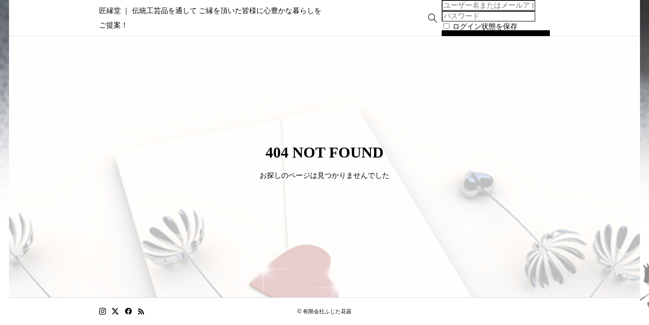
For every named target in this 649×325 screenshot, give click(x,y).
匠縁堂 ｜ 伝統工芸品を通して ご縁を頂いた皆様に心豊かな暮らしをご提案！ (224, 18)
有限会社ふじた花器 (327, 311)
